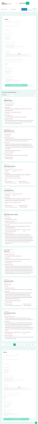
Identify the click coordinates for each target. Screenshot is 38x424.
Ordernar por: (4, 94)
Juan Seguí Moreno (9, 190)
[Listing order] (10, 95)
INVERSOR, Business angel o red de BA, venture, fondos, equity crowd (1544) (19, 54)
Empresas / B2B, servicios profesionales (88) (19, 80)
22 (26, 344)
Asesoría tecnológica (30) (19, 47)
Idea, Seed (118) (19, 72)
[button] (16, 3)
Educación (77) (19, 81)
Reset (30, 85)
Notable (19, 63)
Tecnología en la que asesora (10, 42)
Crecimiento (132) (19, 71)
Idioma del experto (8, 33)
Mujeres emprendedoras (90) (19, 79)
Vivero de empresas (7, 129)
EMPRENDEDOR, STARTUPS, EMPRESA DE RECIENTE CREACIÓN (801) (19, 55)
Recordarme (30, 9)
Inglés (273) (19, 370)
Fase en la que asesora (9, 68)
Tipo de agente (7, 50)
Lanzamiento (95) (19, 73)
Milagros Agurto (8, 100)
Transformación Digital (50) (19, 45)
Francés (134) (19, 38)
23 (29, 344)
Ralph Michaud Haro (9, 130)
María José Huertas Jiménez (11, 214)
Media (19, 64)
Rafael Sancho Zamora (9, 166)
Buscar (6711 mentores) (16, 85)
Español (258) (19, 37)
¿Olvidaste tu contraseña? (34, 9)
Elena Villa (6, 251)
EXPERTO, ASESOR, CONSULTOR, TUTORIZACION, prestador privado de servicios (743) (19, 389)
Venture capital (6, 164)
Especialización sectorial (9, 76)
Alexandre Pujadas (9, 281)
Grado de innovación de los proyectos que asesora (14, 59)
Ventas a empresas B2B (7, 188)
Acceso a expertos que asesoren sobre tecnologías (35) (19, 46)
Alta (19, 62)
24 (32, 344)
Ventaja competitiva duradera (8, 249)
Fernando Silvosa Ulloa (10, 313)
